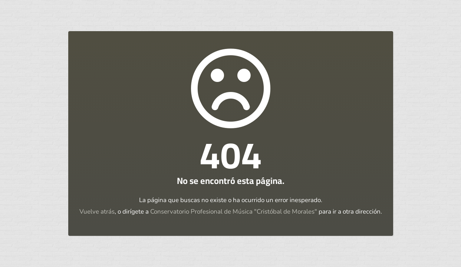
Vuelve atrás (97, 211)
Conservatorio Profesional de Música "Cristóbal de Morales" (233, 211)
